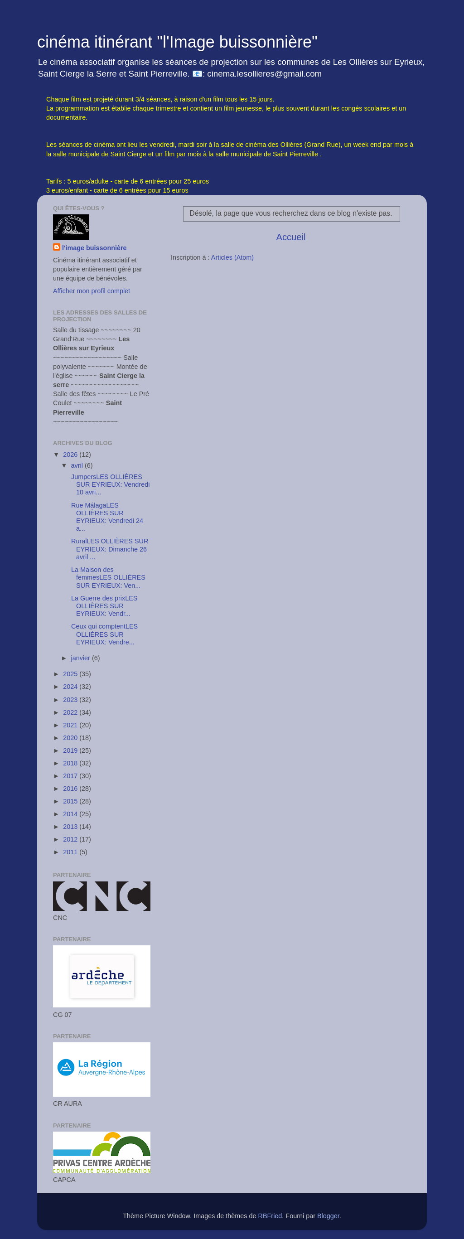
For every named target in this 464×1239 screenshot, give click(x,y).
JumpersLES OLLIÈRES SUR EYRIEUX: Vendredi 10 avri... (109, 484)
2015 (71, 801)
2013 (71, 826)
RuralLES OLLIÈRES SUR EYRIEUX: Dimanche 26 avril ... (108, 549)
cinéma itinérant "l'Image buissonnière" (177, 42)
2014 (71, 814)
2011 (71, 852)
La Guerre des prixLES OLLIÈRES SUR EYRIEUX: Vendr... (103, 606)
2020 (71, 737)
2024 (71, 686)
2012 (71, 839)
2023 (71, 699)
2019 (71, 750)
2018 (71, 763)
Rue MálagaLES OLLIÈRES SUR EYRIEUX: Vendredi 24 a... (106, 517)
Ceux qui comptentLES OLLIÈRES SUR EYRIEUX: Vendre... (103, 634)
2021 (71, 725)
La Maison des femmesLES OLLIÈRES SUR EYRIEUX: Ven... (107, 577)
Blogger (328, 1216)
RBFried (270, 1216)
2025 (71, 674)
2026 (71, 454)
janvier (81, 658)
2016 (71, 788)
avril (78, 465)
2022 (71, 712)
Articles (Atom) (232, 257)
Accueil (291, 237)
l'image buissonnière (94, 248)
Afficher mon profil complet (91, 291)
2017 (71, 775)
